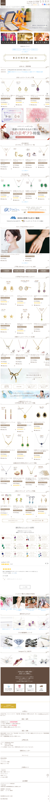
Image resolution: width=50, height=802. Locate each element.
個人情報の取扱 (4, 798)
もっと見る (25, 587)
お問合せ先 (25, 740)
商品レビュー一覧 (5, 763)
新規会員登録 (4, 758)
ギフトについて (4, 773)
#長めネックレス (26, 49)
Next (48, 20)
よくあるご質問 (4, 777)
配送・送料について (9, 727)
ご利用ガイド (25, 767)
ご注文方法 (3, 770)
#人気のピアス (34, 49)
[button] (3, 93)
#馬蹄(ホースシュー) (17, 49)
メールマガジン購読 (5, 761)
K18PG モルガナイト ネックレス (14, 579)
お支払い (25, 711)
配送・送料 (25, 719)
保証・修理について (5, 771)
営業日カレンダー (25, 750)
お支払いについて (43, 713)
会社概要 (25, 781)
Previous (1, 20)
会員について (4, 775)
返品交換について (9, 736)
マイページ (25, 755)
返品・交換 (25, 730)
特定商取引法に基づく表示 (7, 796)
